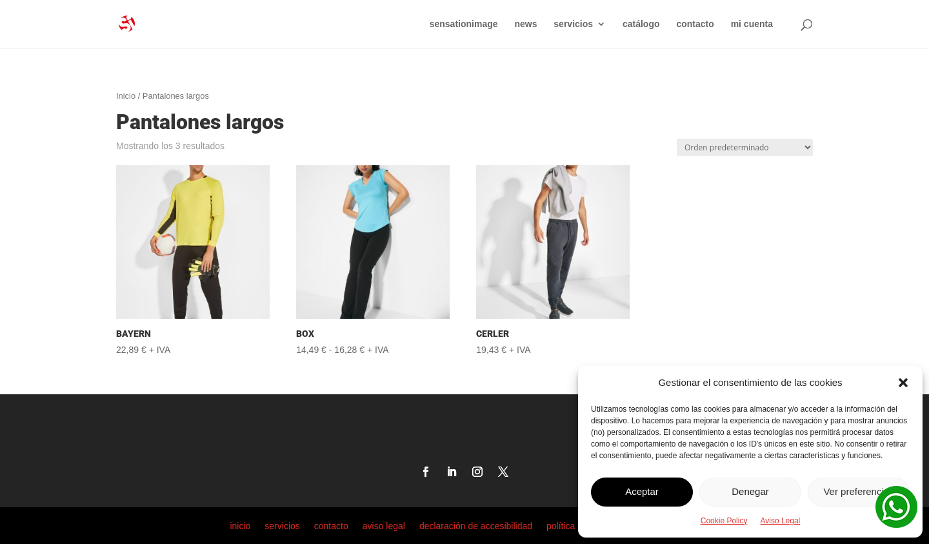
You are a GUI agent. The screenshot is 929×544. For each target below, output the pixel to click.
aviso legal (384, 525)
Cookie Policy (724, 520)
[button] (903, 382)
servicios (573, 24)
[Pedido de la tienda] (745, 147)
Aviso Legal (780, 520)
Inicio (125, 96)
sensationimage (464, 24)
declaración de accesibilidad (475, 525)
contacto (695, 24)
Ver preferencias (858, 491)
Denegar (750, 491)
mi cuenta (752, 24)
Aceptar (642, 491)
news (525, 24)
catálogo (641, 24)
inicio (240, 525)
